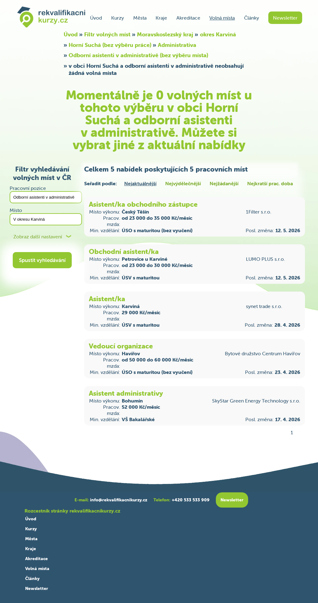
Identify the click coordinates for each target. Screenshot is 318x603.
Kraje (161, 18)
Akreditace (188, 18)
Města (140, 18)
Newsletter (285, 18)
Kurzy (117, 18)
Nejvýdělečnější (183, 183)
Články (251, 18)
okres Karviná (218, 34)
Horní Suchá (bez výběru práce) (110, 44)
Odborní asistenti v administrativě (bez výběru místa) (138, 55)
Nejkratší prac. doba (270, 183)
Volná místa (222, 18)
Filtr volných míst (107, 34)
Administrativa (177, 44)
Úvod (96, 18)
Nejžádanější (224, 183)
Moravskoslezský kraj (165, 34)
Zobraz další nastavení (37, 237)
